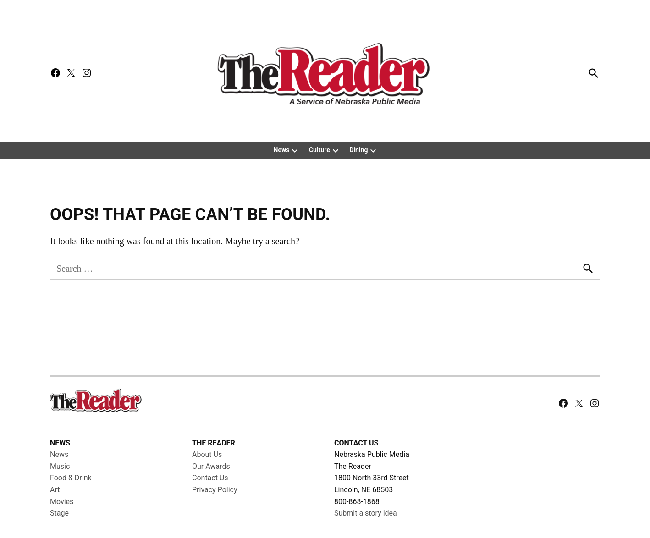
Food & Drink (71, 477)
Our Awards (211, 466)
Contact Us (210, 477)
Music (60, 466)
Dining (358, 150)
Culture (319, 150)
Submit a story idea (365, 513)
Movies (61, 501)
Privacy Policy (214, 489)
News (282, 150)
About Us (207, 454)
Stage (59, 513)
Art (55, 489)
